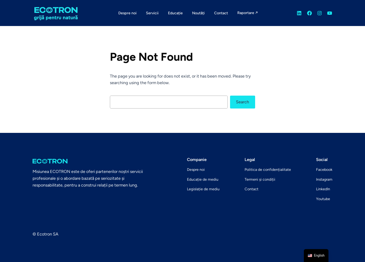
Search (242, 102)
